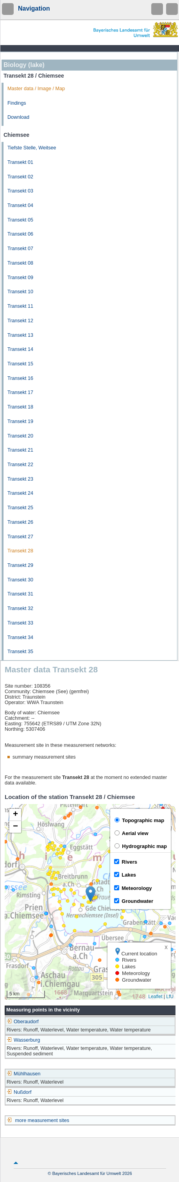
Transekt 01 (20, 162)
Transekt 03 (20, 191)
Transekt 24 (20, 493)
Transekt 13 (20, 335)
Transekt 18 (20, 407)
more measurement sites (42, 1120)
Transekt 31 (20, 594)
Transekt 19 (20, 421)
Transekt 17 (20, 392)
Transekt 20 (20, 436)
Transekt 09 (20, 277)
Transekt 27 (20, 536)
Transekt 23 (20, 479)
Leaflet (155, 996)
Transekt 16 (20, 378)
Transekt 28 (20, 551)
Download (18, 117)
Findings (16, 103)
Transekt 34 (20, 637)
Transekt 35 (20, 651)
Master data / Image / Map (36, 88)
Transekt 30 (20, 580)
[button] (90, 894)
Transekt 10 (20, 291)
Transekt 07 (20, 248)
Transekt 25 (20, 507)
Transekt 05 (20, 220)
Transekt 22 (20, 464)
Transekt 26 (20, 522)
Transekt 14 (20, 349)
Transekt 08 (20, 263)
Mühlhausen (24, 1074)
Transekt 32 (20, 608)
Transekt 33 (20, 623)
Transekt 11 (20, 306)
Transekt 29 (20, 565)
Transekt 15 (20, 364)
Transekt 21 (20, 450)
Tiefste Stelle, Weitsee (31, 148)
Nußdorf (19, 1092)
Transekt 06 (20, 234)
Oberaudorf (23, 1021)
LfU (170, 996)
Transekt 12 (20, 320)
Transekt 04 (20, 205)
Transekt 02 (20, 177)
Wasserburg (23, 1040)
